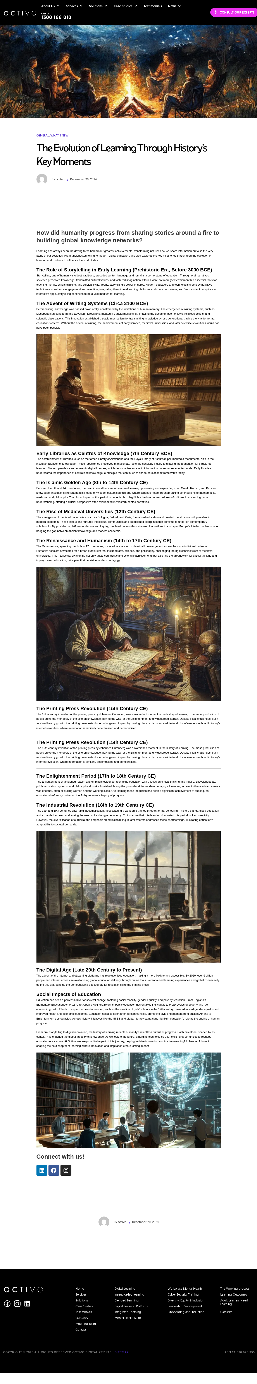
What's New (59, 147)
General (42, 147)
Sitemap (122, 1363)
